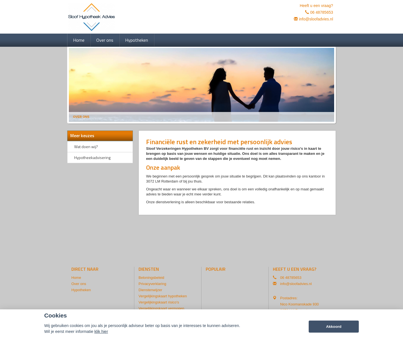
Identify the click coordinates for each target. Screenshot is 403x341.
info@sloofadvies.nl (316, 19)
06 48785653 (321, 12)
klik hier (101, 332)
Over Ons (81, 116)
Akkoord (333, 327)
